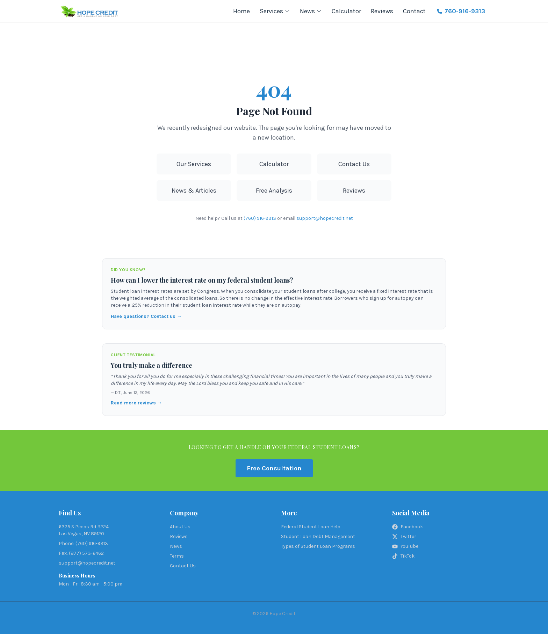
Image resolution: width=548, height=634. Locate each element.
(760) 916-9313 (260, 218)
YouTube (405, 546)
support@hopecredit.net (324, 218)
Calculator (346, 11)
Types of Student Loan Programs (318, 546)
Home (241, 11)
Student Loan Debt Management (318, 536)
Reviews (382, 11)
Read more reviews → (136, 403)
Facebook (407, 527)
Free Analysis (274, 190)
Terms (177, 556)
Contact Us (354, 164)
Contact (414, 11)
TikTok (403, 556)
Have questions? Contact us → (146, 316)
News (311, 11)
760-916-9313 (461, 11)
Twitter (404, 536)
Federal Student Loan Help (310, 527)
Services (275, 11)
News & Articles (194, 190)
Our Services (193, 164)
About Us (180, 527)
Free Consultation (274, 468)
